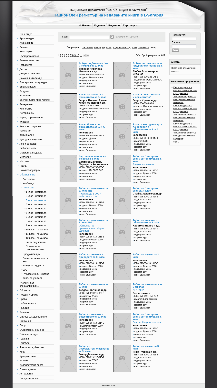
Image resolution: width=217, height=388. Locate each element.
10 (77, 55)
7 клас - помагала (36, 216)
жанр (153, 47)
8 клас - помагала (36, 221)
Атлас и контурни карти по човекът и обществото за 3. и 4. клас (147, 128)
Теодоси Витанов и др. (93, 289)
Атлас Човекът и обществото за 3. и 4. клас (92, 127)
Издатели (114, 25)
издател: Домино (88, 138)
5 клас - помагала (36, 208)
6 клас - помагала (36, 212)
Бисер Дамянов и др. (92, 354)
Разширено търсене (126, 36)
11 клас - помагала (37, 233)
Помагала (28, 187)
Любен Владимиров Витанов (145, 72)
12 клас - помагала (37, 237)
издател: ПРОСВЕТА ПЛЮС (148, 80)
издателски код (122, 47)
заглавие (87, 47)
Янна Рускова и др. (145, 351)
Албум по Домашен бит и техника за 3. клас (93, 64)
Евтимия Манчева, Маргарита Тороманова (93, 163)
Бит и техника (141, 293)
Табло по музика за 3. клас (146, 255)
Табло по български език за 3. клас (145, 189)
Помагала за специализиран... (36, 248)
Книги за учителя (33, 278)
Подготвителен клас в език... (35, 260)
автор (97, 47)
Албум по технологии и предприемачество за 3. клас (148, 66)
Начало (85, 25)
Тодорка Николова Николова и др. (90, 70)
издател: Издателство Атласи (94, 108)
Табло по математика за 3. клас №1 (94, 189)
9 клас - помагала (36, 225)
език (134, 47)
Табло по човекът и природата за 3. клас (92, 255)
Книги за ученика (36, 242)
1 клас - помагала (36, 191)
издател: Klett (141, 141)
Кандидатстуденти (33, 265)
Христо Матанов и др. (146, 225)
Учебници (28, 183)
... (81, 55)
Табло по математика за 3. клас (94, 285)
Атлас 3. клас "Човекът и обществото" (147, 96)
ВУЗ (25, 269)
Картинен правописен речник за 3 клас (92, 157)
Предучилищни (31, 254)
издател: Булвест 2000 (145, 173)
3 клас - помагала (36, 200)
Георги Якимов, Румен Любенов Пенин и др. (93, 101)
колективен (86, 132)
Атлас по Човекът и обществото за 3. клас (92, 96)
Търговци (130, 25)
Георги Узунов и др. (145, 100)
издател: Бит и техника (91, 77)
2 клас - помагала (36, 195)
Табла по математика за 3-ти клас (148, 285)
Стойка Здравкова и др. (147, 193)
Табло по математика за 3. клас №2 (94, 221)
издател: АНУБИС (143, 199)
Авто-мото (29, 179)
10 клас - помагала (37, 229)
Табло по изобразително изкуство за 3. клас (94, 349)
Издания (99, 25)
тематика (143, 47)
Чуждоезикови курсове (36, 273)
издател (107, 47)
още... (176, 142)
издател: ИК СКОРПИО (91, 170)
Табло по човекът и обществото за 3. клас (146, 221)
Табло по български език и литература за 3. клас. (147, 159)
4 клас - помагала (36, 204)
